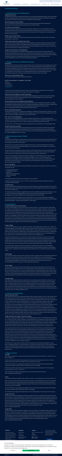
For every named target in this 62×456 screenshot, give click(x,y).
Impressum (49, 454)
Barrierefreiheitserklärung (43, 454)
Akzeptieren (31, 450)
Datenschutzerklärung (54, 454)
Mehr (49, 450)
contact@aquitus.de (8, 86)
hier (23, 448)
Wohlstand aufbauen (21, 432)
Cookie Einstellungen (36, 454)
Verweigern (12, 450)
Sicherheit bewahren (21, 435)
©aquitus (5, 454)
